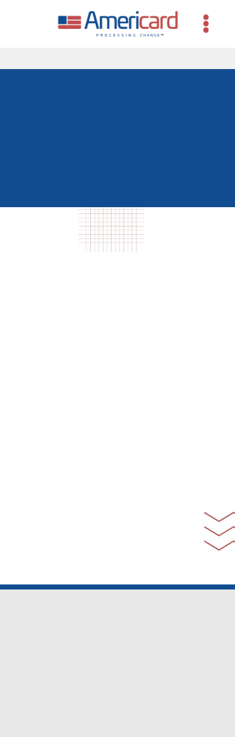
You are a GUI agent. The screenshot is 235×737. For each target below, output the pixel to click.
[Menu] (206, 24)
